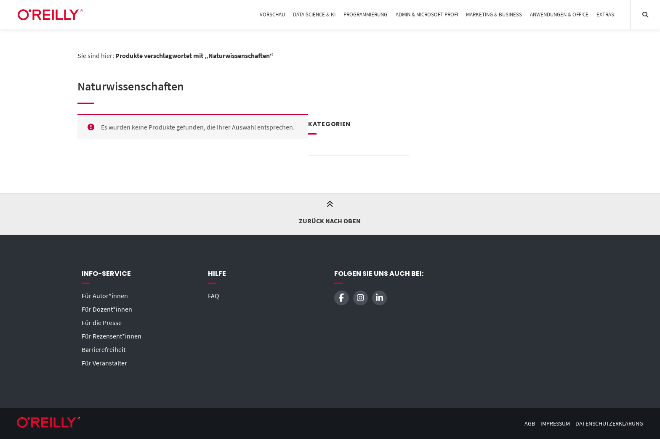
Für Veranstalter (104, 363)
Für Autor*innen (105, 295)
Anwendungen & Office (559, 14)
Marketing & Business (494, 14)
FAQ (213, 295)
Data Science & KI (314, 14)
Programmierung (365, 14)
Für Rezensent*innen (111, 336)
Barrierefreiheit (103, 349)
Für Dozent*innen (107, 309)
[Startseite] (50, 14)
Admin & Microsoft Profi (427, 14)
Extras (605, 14)
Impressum (555, 423)
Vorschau (272, 14)
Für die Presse (102, 322)
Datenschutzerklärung (609, 423)
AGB (529, 423)
